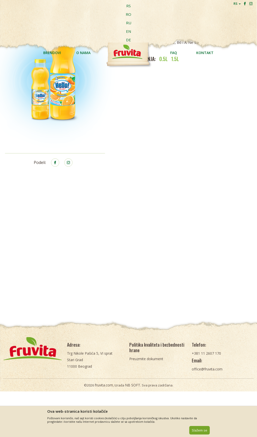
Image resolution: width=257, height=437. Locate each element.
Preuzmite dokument (146, 385)
